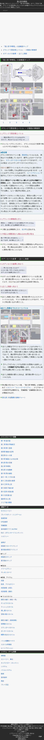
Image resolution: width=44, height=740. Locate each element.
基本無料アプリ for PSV (9, 529)
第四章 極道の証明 (7, 452)
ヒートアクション (33, 173)
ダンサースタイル (7, 631)
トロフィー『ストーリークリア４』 (19, 387)
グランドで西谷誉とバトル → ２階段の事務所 (20, 50)
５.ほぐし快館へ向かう (9, 286)
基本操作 (4, 677)
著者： (22, 731)
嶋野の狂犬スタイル (8, 635)
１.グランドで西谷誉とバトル (11, 133)
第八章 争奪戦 (22, 1)
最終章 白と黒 (6, 499)
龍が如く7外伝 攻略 (14, 726)
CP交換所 (4, 522)
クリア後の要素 (6, 502)
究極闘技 (4, 525)
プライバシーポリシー (18, 733)
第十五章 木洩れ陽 (7, 492)
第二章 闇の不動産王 (8, 444)
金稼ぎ (3, 542)
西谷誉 (24, 155)
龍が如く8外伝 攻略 (35, 728)
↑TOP (40, 736)
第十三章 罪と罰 (6, 484)
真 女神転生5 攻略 (22, 728)
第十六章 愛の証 (6, 495)
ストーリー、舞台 (7, 659)
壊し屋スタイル (6, 610)
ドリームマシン (6, 569)
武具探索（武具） (7, 588)
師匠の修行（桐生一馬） (9, 599)
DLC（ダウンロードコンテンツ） (12, 533)
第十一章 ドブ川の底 (8, 477)
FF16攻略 (4, 726)
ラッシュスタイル (7, 607)
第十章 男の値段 (6, 473)
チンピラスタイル (7, 603)
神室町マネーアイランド (9, 546)
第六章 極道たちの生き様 (9, 459)
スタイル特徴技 (6, 644)
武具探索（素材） (7, 591)
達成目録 (4, 518)
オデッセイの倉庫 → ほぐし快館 (15, 54)
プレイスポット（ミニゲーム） (11, 514)
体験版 (3, 655)
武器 (2, 580)
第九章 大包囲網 (6, 470)
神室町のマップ (6, 557)
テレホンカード (6, 572)
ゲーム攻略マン (19, 730)
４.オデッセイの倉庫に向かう (11, 264)
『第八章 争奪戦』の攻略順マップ (15, 46)
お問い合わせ (30, 733)
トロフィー (5, 536)
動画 (2, 674)
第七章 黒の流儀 (6, 462)
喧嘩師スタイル (6, 624)
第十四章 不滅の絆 (7, 488)
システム (4, 666)
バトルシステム (6, 670)
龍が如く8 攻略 (26, 726)
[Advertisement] (17, 28)
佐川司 (24, 229)
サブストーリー (6, 511)
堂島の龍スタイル (7, 614)
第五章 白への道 (6, 455)
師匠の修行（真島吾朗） (9, 620)
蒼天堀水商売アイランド (9, 550)
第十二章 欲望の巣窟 (8, 481)
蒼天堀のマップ (6, 560)
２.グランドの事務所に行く (11, 219)
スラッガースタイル (13, 160)
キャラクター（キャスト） (10, 663)
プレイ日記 (5, 684)
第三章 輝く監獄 (6, 448)
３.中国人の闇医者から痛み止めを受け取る (17, 234)
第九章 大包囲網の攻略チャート (14, 397)
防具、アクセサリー (8, 584)
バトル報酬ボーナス (8, 641)
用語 (2, 681)
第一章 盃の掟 (6, 441)
